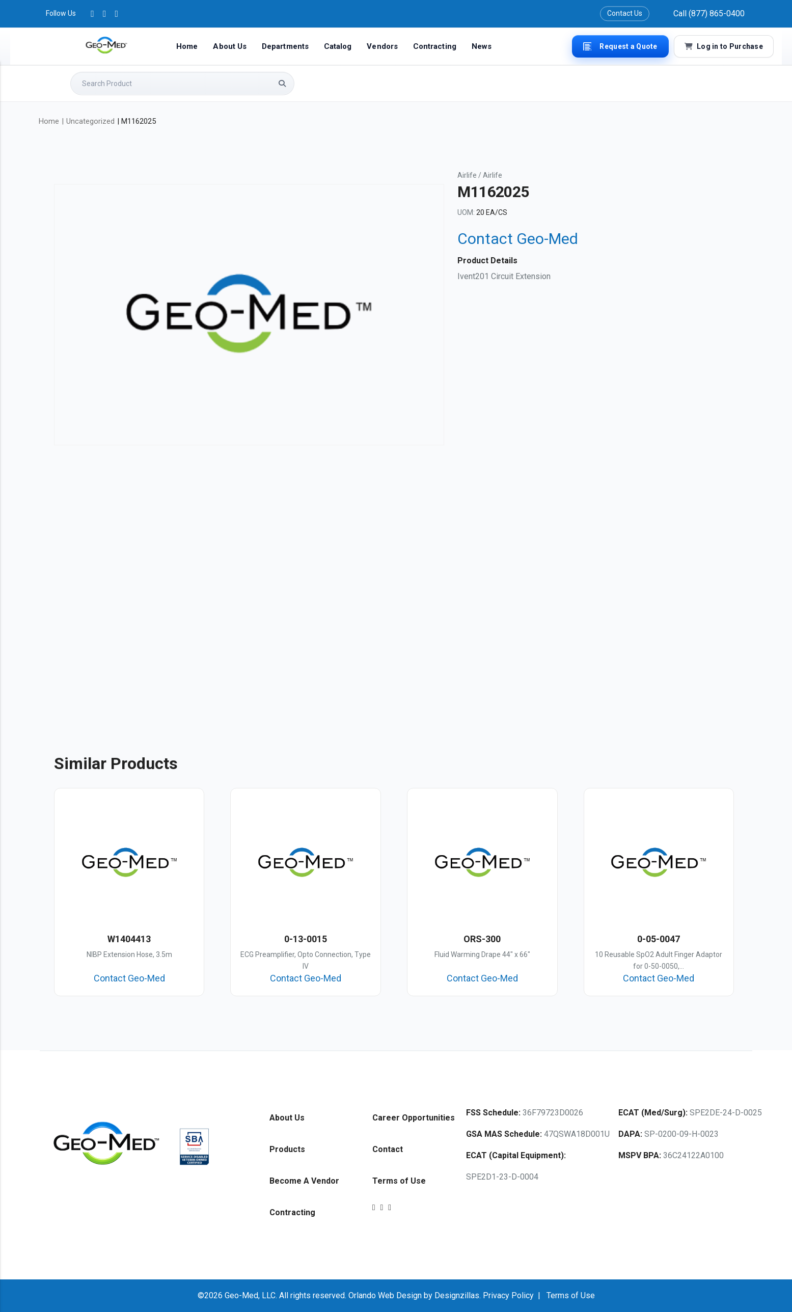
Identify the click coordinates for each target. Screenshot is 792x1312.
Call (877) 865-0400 (709, 13)
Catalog (338, 46)
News (481, 46)
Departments (285, 46)
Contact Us (624, 13)
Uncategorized (90, 121)
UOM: (466, 212)
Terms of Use (399, 1181)
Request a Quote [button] (620, 46)
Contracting (434, 46)
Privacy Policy (508, 1295)
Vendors (382, 46)
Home (187, 46)
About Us (230, 46)
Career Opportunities (413, 1118)
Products (287, 1149)
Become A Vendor (304, 1181)
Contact (387, 1149)
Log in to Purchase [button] (724, 46)
